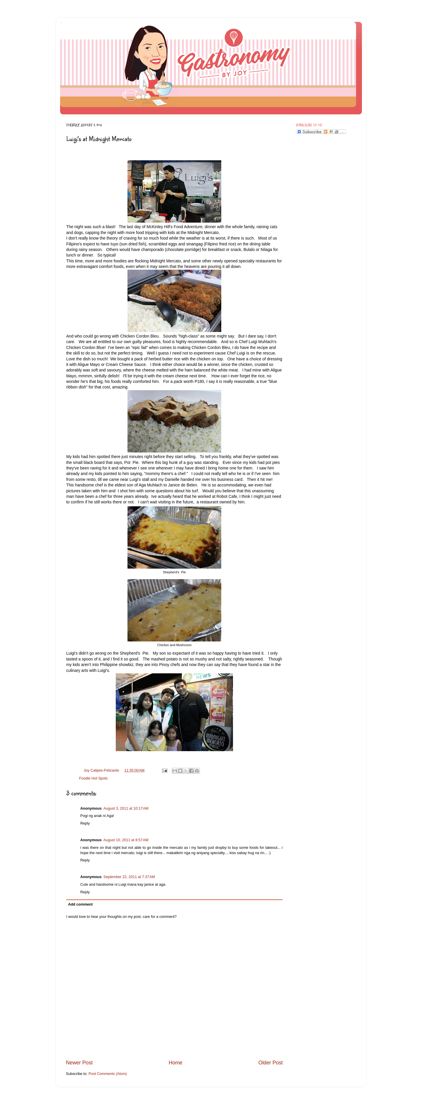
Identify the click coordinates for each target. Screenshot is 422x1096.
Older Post (270, 1063)
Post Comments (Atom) (108, 1074)
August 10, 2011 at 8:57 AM (126, 840)
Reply (85, 823)
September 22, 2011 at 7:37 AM (129, 877)
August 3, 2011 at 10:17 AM (126, 808)
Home (175, 1063)
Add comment (80, 904)
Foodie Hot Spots (93, 778)
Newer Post (79, 1063)
